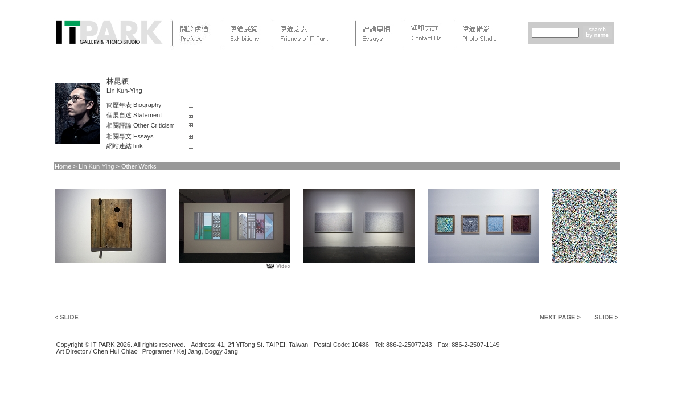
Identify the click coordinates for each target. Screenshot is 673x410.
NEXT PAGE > (560, 317)
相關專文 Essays (130, 136)
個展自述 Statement (134, 115)
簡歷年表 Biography (134, 104)
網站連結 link (124, 145)
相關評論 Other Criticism (140, 125)
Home (63, 166)
